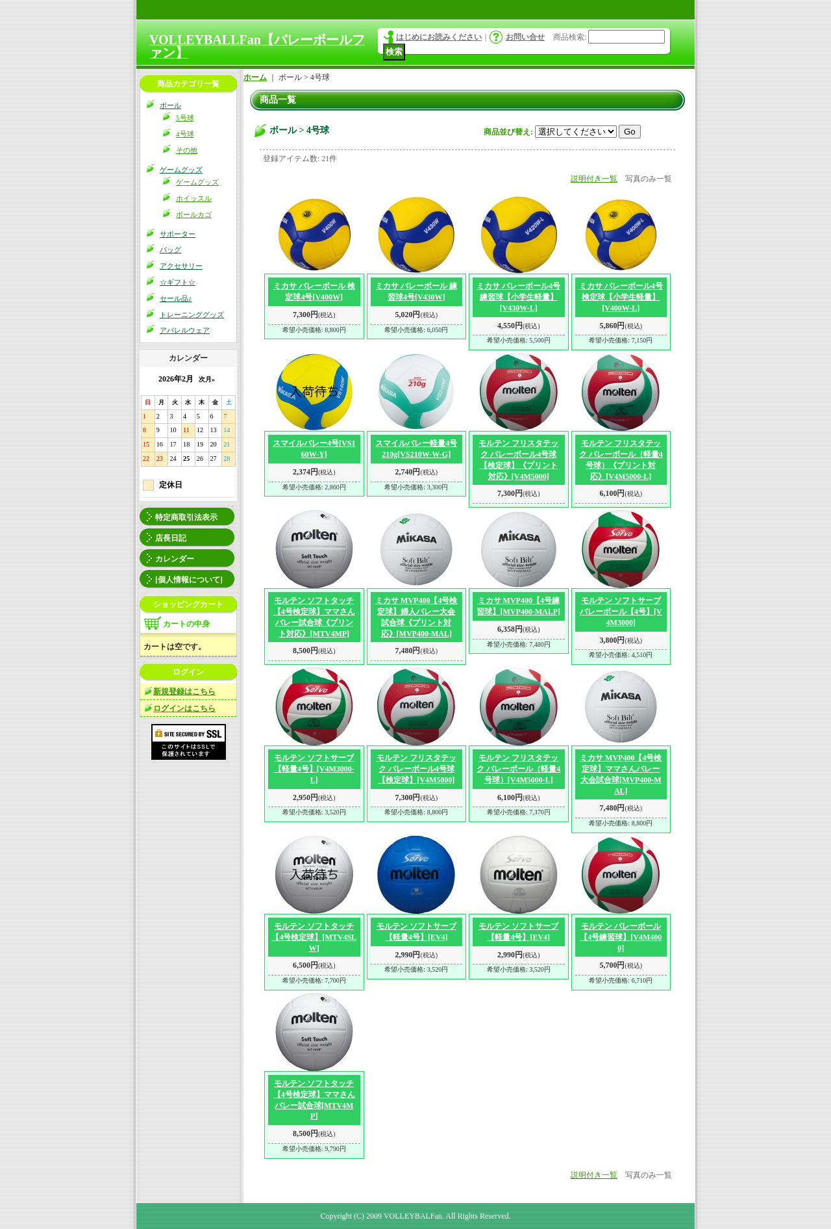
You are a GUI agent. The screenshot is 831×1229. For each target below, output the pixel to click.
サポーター (177, 234)
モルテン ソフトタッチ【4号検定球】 (313, 937)
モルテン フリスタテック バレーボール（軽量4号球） (518, 768)
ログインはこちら (184, 708)
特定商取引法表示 (186, 517)
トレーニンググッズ (192, 314)
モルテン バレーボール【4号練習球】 (621, 937)
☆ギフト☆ (177, 282)
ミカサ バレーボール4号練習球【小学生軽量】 (518, 297)
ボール (170, 105)
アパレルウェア (185, 330)
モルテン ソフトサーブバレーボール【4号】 (621, 611)
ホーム (255, 77)
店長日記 (170, 538)
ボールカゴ (194, 214)
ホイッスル (194, 198)
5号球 (185, 118)
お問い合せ (525, 37)
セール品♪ (176, 298)
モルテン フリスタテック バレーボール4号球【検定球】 (416, 768)
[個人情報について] (189, 579)
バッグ (170, 249)
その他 (186, 150)
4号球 (185, 134)
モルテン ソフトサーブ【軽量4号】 (314, 768)
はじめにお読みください (439, 37)
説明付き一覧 (594, 178)
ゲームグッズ (181, 170)
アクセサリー (181, 266)
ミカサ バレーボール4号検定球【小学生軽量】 (621, 297)
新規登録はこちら (184, 691)
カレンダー (174, 558)
